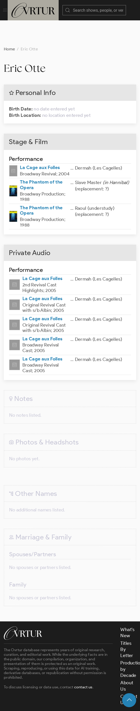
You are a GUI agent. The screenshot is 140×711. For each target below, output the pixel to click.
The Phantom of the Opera (41, 159)
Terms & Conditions (86, 691)
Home (9, 23)
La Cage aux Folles (40, 142)
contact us (83, 661)
